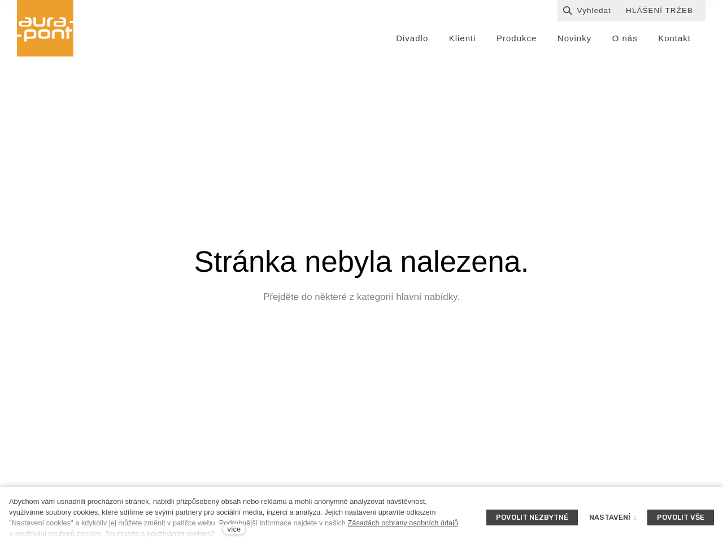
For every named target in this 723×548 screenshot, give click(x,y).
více (234, 529)
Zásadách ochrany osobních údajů (402, 523)
